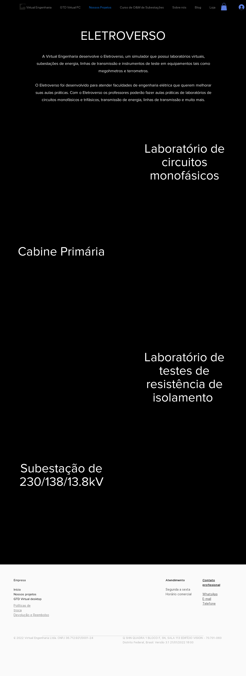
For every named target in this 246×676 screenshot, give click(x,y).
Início (17, 589)
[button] (224, 6)
